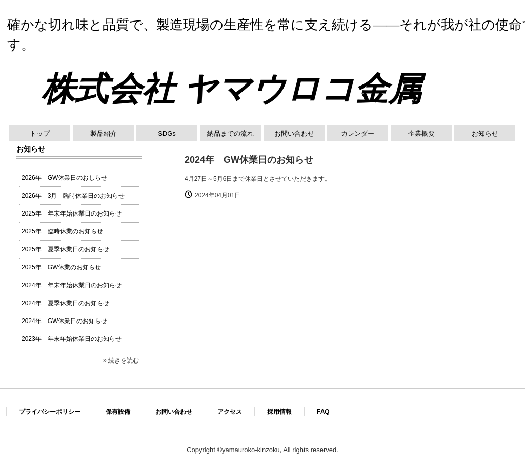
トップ (40, 133)
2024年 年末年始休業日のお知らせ (72, 285)
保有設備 (118, 411)
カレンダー (357, 133)
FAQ (323, 411)
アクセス (229, 411)
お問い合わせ (294, 133)
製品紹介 (103, 133)
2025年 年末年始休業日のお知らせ (72, 213)
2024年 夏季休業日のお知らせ (65, 303)
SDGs (167, 133)
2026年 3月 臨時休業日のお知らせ (73, 195)
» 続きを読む (121, 360)
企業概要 (421, 133)
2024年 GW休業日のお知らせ (64, 321)
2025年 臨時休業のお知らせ (62, 231)
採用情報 (279, 411)
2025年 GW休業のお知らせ (61, 267)
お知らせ (485, 133)
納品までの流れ (230, 133)
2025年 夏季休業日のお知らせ (65, 249)
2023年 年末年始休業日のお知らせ (72, 339)
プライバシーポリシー (49, 411)
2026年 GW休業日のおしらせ (64, 177)
